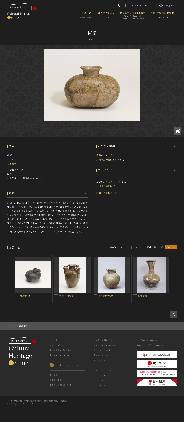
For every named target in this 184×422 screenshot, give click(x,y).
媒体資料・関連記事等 (104, 340)
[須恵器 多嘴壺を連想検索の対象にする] (56, 296)
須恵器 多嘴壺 (66, 295)
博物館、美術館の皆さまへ (106, 345)
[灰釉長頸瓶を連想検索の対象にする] (135, 296)
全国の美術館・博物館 (162, 15)
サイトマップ (100, 380)
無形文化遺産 (56, 380)
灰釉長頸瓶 (143, 295)
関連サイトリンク (102, 375)
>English (166, 5)
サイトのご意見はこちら (105, 385)
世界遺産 (54, 375)
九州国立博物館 (104, 159)
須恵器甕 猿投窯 (106, 295)
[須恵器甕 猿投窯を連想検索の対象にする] (95, 296)
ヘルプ (97, 365)
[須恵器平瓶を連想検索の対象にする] (16, 296)
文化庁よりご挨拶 (102, 350)
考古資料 (11, 163)
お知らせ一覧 (100, 360)
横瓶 (98, 155)
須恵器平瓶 (25, 295)
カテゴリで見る (106, 15)
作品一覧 (86, 15)
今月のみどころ (101, 355)
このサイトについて (140, 5)
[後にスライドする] (174, 279)
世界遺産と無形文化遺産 (132, 15)
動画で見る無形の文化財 (61, 385)
